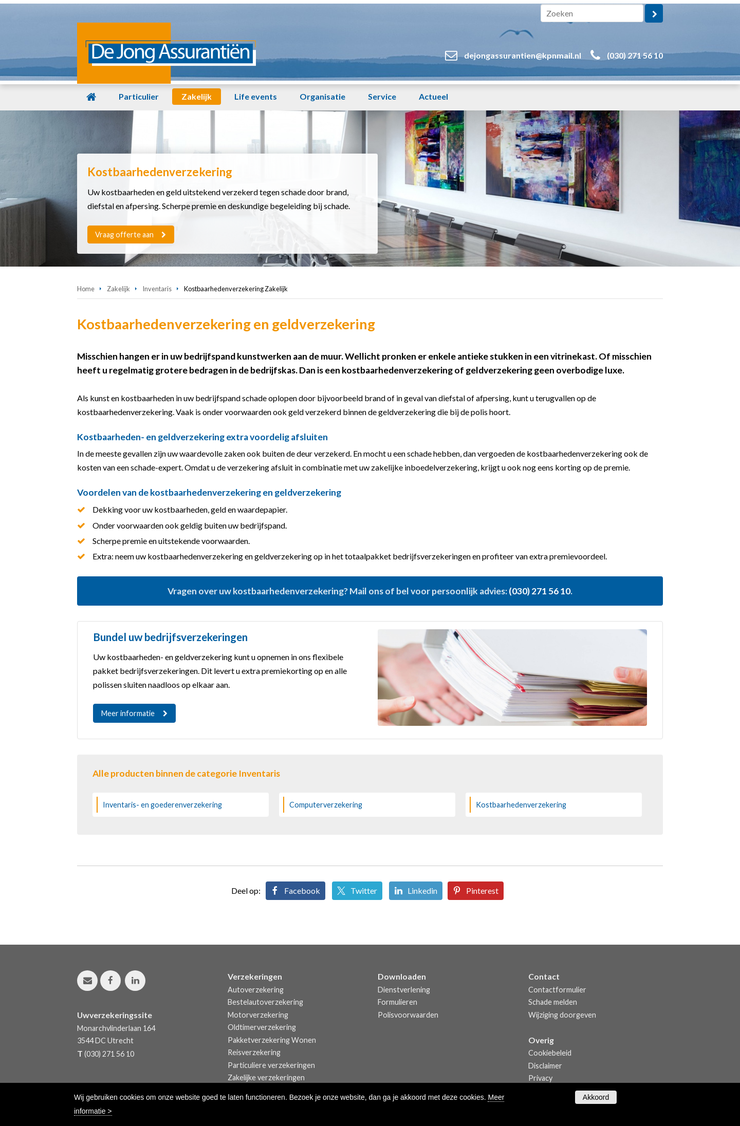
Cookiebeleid (549, 1052)
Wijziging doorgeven (562, 1014)
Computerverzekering (325, 804)
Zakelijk (118, 289)
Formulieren (397, 1002)
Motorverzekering (258, 1014)
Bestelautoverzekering (265, 1002)
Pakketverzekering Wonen (272, 1040)
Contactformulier (557, 989)
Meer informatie (128, 713)
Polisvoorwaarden (408, 1014)
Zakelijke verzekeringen (266, 1077)
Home (86, 289)
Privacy (540, 1078)
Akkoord (596, 1097)
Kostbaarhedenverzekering (521, 804)
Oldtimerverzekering (262, 1027)
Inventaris (157, 289)
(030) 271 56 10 (635, 55)
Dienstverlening (404, 989)
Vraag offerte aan (125, 234)
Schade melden (552, 1002)
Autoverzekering (256, 989)
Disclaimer (545, 1065)
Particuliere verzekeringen (271, 1065)
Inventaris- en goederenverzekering (162, 804)
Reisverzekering (254, 1052)
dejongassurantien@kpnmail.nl (522, 55)
